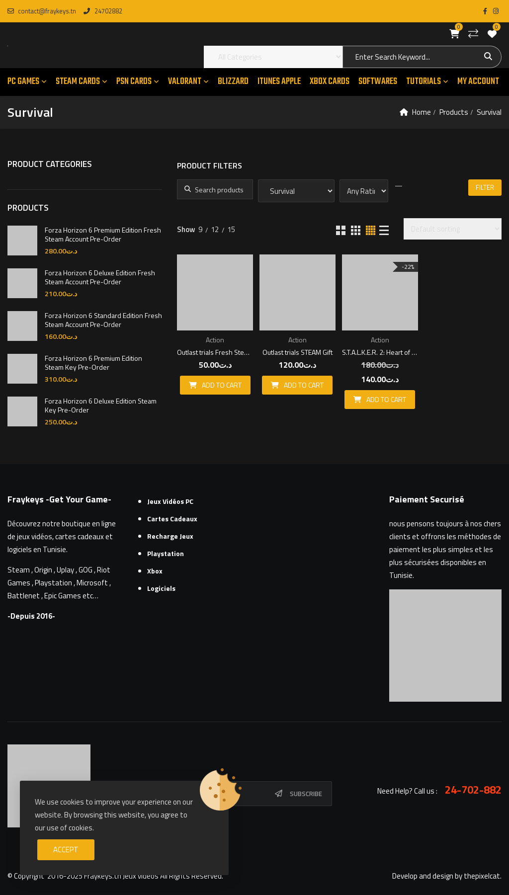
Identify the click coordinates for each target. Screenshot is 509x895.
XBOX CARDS (329, 82)
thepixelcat (482, 876)
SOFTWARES (377, 82)
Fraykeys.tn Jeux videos (121, 876)
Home (421, 112)
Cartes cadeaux (172, 518)
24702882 (103, 11)
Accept (66, 849)
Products (453, 112)
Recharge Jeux (170, 536)
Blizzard (233, 82)
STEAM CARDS (78, 82)
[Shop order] (453, 229)
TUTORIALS (423, 82)
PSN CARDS (134, 82)
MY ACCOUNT (478, 82)
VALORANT (184, 82)
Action (215, 339)
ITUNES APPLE (279, 82)
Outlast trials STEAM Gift (297, 352)
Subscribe (306, 794)
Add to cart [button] (222, 385)
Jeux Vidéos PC (170, 501)
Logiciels (161, 588)
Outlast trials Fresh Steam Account (215, 352)
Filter (485, 187)
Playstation (165, 553)
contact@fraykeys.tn (41, 11)
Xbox (155, 571)
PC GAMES (23, 82)
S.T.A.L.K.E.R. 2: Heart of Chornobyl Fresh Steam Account (380, 352)
